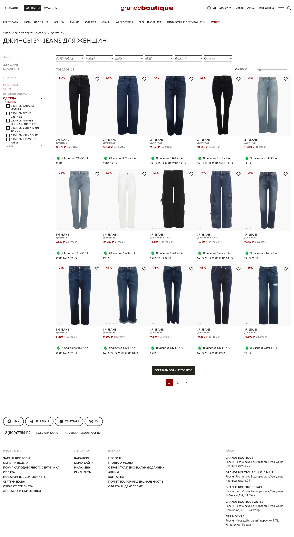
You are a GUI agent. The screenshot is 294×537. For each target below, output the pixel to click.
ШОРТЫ (23, 131)
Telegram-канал (49, 421)
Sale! (7, 83)
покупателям (12, 438)
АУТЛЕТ (219, 22)
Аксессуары (126, 22)
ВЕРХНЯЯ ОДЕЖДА (16, 87)
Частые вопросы (17, 446)
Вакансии (82, 446)
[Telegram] (215, 8)
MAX (13, 411)
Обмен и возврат (17, 449)
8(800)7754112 (19, 421)
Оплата (9, 457)
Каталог (10, 8)
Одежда (92, 22)
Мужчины (50, 8)
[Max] (210, 8)
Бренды (60, 22)
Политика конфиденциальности (135, 464)
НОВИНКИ (10, 80)
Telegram (39, 411)
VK (94, 411)
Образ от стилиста (18, 468)
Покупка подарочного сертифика (31, 453)
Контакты (116, 460)
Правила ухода (120, 449)
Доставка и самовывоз (22, 471)
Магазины (82, 453)
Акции (113, 457)
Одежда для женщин (17, 32)
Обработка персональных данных (137, 453)
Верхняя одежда (153, 22)
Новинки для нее (37, 22)
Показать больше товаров (174, 359)
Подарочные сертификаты (189, 22)
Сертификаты (14, 464)
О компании (81, 438)
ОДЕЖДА (41, 32)
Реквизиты (82, 457)
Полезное (114, 438)
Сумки (76, 22)
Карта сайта (83, 449)
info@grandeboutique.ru (84, 421)
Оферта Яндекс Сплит (126, 468)
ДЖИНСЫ (56, 32)
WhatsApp (69, 411)
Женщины (33, 8)
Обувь (107, 22)
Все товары (11, 22)
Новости (115, 446)
